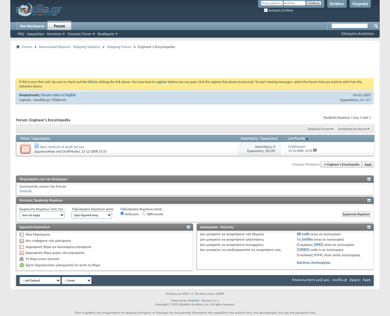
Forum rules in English (58, 95)
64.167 (365, 99)
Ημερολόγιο (35, 34)
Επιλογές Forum (79, 34)
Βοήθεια (337, 4)
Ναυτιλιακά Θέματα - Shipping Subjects (69, 46)
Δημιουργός (41, 138)
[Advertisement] (123, 63)
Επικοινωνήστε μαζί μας (310, 279)
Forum (59, 26)
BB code (303, 234)
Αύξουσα (129, 213)
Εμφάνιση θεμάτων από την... (42, 209)
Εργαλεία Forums (319, 129)
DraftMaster (71, 151)
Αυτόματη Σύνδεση (278, 10)
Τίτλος (24, 138)
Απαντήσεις (249, 138)
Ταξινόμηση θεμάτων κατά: (93, 209)
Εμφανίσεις (269, 138)
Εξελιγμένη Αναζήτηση (358, 33)
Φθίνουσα (153, 213)
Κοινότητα (54, 34)
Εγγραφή (360, 4)
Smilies (307, 239)
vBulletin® (194, 300)
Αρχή (368, 164)
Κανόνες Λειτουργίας (313, 262)
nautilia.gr (339, 279)
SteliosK (25, 191)
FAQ (21, 34)
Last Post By (298, 138)
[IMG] (318, 244)
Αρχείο (355, 279)
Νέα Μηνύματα (32, 26)
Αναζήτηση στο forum (352, 129)
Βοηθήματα (106, 34)
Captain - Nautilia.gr (34, 99)
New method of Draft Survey (62, 147)
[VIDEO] (303, 249)
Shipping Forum (119, 46)
